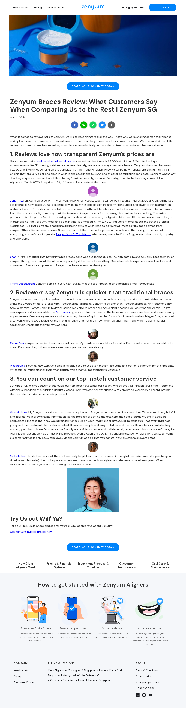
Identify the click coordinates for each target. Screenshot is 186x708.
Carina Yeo (17, 338)
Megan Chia (17, 361)
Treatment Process (25, 672)
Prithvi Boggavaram (22, 279)
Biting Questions (133, 7)
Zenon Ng (16, 195)
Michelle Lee (18, 451)
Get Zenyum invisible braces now (31, 527)
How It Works (21, 7)
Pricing (38, 7)
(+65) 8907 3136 (145, 678)
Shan (13, 252)
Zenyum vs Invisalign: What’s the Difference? (73, 665)
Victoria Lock (18, 407)
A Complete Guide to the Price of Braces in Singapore (79, 670)
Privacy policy (144, 666)
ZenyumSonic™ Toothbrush (73, 229)
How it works (21, 660)
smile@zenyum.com (147, 672)
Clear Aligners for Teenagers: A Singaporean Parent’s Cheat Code (85, 660)
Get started (163, 7)
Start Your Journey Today (93, 83)
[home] (93, 7)
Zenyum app (63, 307)
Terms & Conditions (147, 660)
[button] (55, 7)
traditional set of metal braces (56, 156)
